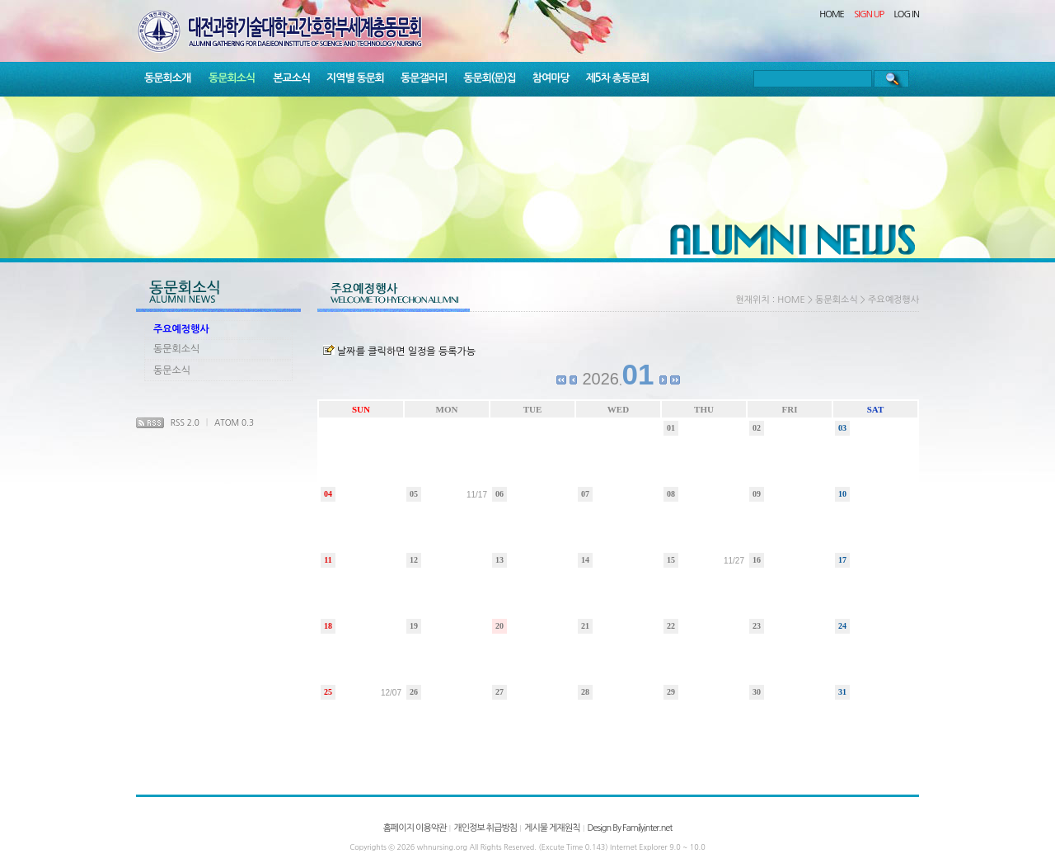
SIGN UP (869, 14)
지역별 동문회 (355, 78)
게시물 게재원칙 (551, 828)
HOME (831, 14)
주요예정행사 (181, 329)
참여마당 (551, 78)
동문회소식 (232, 78)
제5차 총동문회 (617, 78)
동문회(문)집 (489, 78)
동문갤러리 (424, 78)
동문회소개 (167, 78)
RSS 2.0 (185, 422)
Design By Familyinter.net (630, 828)
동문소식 (171, 370)
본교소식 (291, 78)
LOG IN (907, 14)
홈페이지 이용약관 (415, 828)
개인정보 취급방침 (485, 828)
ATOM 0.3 (234, 422)
